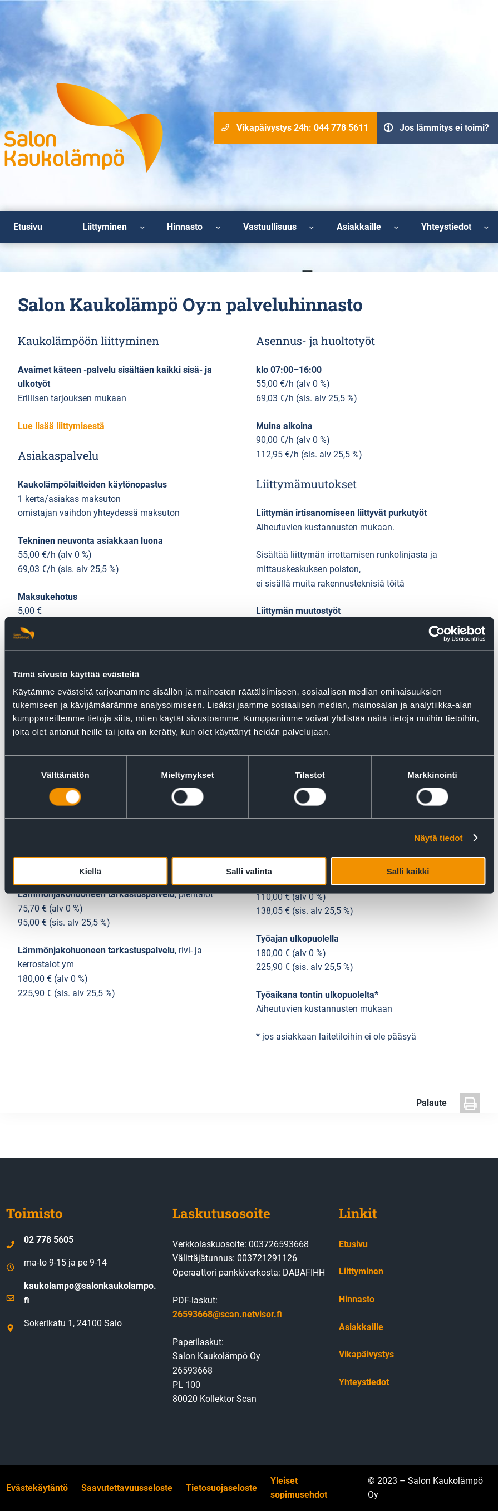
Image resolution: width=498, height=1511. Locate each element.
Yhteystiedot (364, 1382)
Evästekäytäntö (37, 1488)
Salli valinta (249, 871)
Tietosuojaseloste (221, 1488)
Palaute (431, 1102)
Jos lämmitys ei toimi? (444, 127)
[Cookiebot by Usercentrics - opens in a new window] (436, 633)
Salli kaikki (408, 871)
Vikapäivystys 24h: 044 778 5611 (302, 127)
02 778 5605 (48, 1239)
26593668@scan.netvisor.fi (227, 1314)
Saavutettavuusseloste (126, 1488)
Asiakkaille (361, 1327)
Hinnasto (356, 1299)
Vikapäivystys (366, 1354)
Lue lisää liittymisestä (61, 426)
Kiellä (90, 871)
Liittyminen (361, 1271)
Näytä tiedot (439, 837)
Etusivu (353, 1244)
